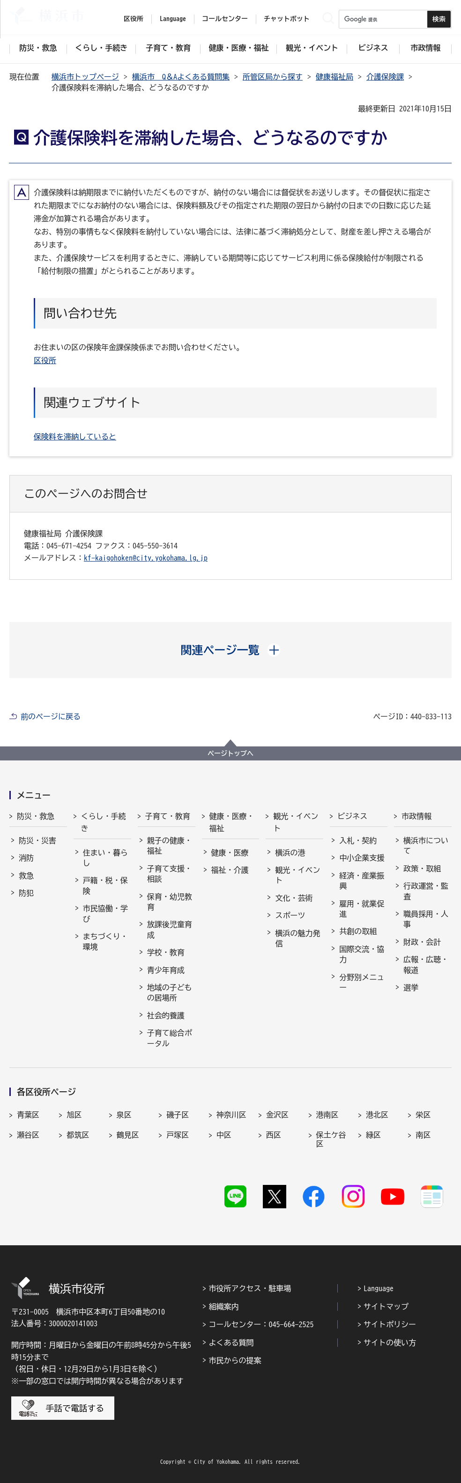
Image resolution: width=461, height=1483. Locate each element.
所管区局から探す (273, 76)
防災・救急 (35, 816)
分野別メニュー (361, 982)
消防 (26, 858)
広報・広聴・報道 (425, 964)
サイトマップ (386, 1306)
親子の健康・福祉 (169, 846)
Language (379, 1288)
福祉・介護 (230, 870)
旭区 (74, 1114)
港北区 (377, 1114)
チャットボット (287, 18)
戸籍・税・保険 (105, 885)
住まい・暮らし (105, 858)
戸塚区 (177, 1135)
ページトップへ (230, 753)
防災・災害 (37, 840)
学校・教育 (166, 952)
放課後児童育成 (169, 929)
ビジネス (352, 816)
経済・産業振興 (361, 881)
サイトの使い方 (390, 1342)
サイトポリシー (390, 1324)
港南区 (327, 1114)
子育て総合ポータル (169, 1038)
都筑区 (78, 1135)
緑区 (373, 1135)
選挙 (410, 987)
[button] (231, 650)
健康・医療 (230, 852)
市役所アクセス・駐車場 (249, 1288)
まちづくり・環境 (105, 941)
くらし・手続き (103, 822)
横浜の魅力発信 (297, 938)
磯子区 (177, 1114)
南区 (423, 1135)
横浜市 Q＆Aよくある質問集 (181, 76)
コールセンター (225, 18)
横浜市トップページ (85, 76)
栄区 (423, 1114)
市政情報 (416, 816)
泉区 (124, 1114)
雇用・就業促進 (361, 909)
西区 (273, 1135)
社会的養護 (166, 1015)
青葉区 (28, 1114)
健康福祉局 (334, 76)
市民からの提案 (234, 1360)
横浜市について (425, 846)
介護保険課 (385, 76)
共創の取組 (358, 931)
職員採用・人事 (425, 919)
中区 (223, 1135)
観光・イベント (295, 822)
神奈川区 (231, 1114)
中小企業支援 (361, 858)
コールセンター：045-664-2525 (260, 1324)
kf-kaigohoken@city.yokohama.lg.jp (146, 558)
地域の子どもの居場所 (169, 992)
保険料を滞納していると (75, 436)
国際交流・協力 (361, 954)
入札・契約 (358, 840)
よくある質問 (230, 1342)
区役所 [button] (133, 18)
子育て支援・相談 (169, 874)
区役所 (45, 360)
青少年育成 (166, 970)
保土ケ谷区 (331, 1139)
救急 (26, 875)
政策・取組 (422, 868)
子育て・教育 (167, 816)
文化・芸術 (293, 898)
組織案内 (223, 1306)
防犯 (26, 893)
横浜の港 (290, 852)
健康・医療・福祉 (231, 822)
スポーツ (290, 915)
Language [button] (173, 18)
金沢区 (277, 1114)
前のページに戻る (51, 716)
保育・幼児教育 (169, 902)
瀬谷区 (28, 1135)
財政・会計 (422, 942)
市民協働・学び (105, 913)
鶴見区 (128, 1135)
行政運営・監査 (425, 891)
